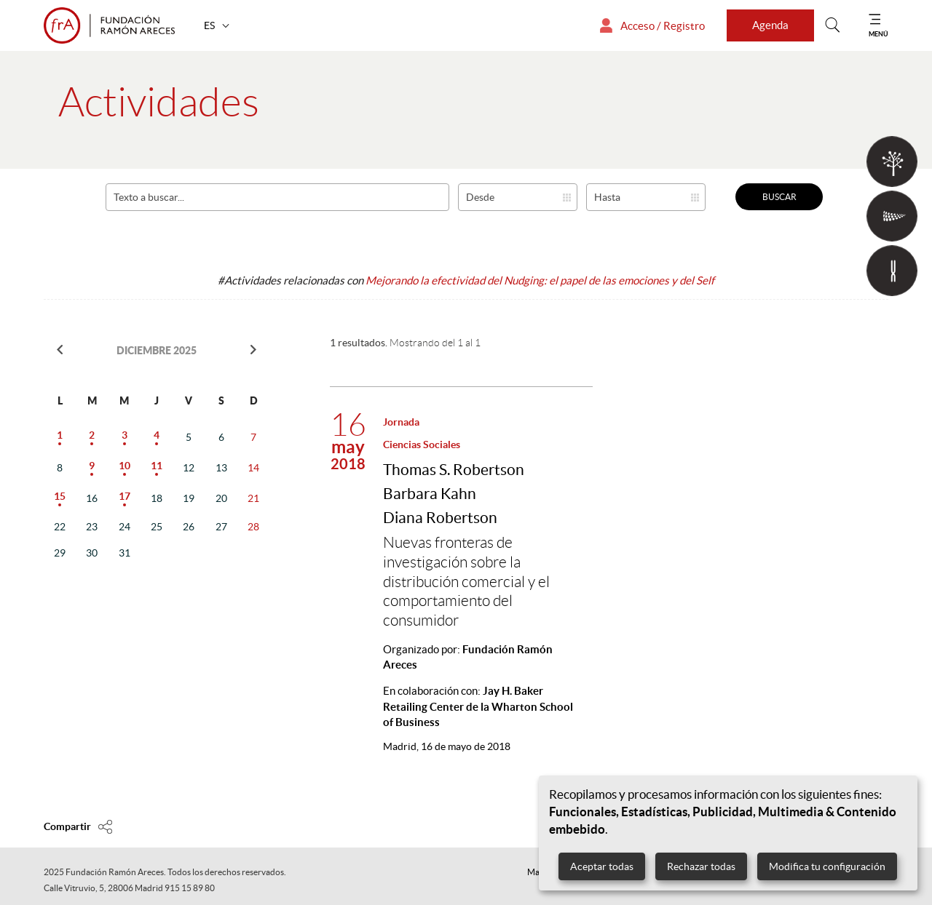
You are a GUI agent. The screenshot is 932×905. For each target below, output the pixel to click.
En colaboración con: (478, 706)
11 (156, 465)
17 (124, 496)
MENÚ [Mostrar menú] (878, 34)
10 (124, 465)
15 (60, 496)
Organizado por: (468, 657)
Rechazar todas (701, 866)
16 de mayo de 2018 (446, 746)
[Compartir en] (78, 826)
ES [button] (210, 25)
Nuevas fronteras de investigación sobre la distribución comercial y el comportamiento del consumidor (466, 582)
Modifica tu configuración (827, 866)
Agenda (770, 25)
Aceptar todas (601, 866)
